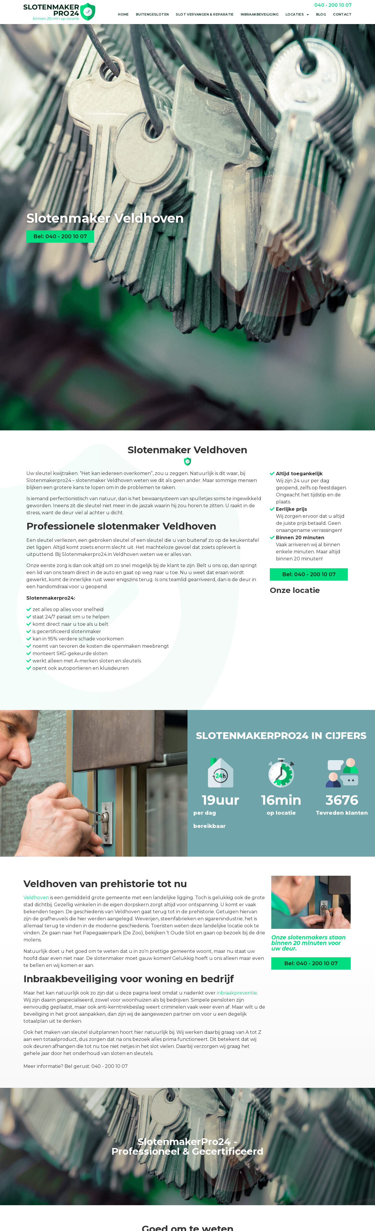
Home (123, 14)
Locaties (297, 14)
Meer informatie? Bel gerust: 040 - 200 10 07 (75, 1066)
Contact (342, 14)
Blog (321, 14)
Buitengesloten (152, 14)
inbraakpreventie (237, 993)
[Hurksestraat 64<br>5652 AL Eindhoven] (309, 644)
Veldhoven (36, 897)
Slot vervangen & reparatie (204, 14)
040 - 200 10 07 (333, 5)
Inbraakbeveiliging (260, 14)
